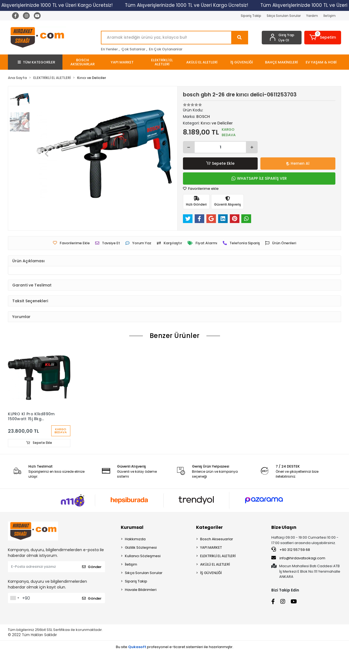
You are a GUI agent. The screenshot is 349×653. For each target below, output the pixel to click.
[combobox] (14, 598)
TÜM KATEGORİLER (36, 62)
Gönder (91, 566)
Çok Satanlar (133, 49)
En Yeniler (109, 49)
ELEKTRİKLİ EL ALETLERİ (218, 556)
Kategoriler (209, 527)
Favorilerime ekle (201, 188)
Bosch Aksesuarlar (216, 539)
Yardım (312, 15)
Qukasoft (137, 646)
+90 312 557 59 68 (290, 550)
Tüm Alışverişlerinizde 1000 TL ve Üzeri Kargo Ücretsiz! (189, 5)
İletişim (329, 15)
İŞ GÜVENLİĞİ (211, 573)
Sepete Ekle (220, 163)
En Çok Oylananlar (165, 49)
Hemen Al (297, 163)
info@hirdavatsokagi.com (298, 558)
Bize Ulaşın (283, 527)
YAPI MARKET (211, 547)
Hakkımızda (135, 539)
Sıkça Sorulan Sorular (284, 15)
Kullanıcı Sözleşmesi (143, 556)
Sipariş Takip (251, 15)
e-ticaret (177, 646)
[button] (322, 37)
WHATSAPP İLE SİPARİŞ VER (259, 178)
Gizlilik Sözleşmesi (141, 547)
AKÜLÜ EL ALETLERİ (215, 564)
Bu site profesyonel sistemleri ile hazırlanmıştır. (174, 646)
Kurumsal (132, 527)
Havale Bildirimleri (141, 590)
